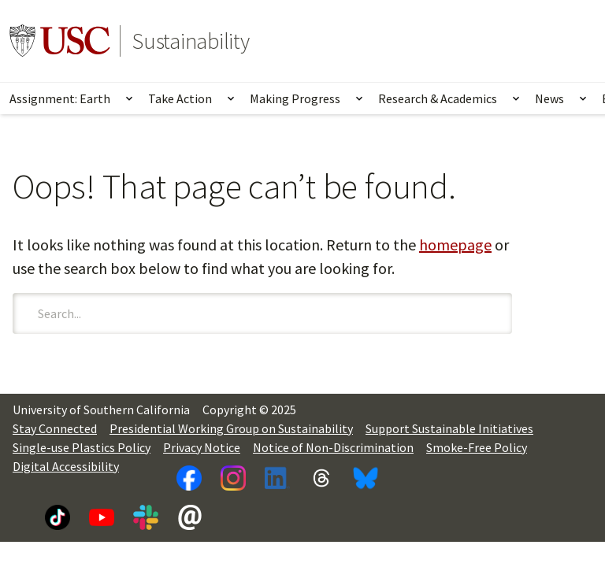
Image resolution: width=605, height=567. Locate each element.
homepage (455, 244)
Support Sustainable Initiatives (449, 428)
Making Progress (295, 98)
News (549, 98)
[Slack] (145, 517)
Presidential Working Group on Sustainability (231, 428)
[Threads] (321, 478)
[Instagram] (233, 478)
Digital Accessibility (66, 466)
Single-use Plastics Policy (81, 447)
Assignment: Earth (59, 98)
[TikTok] (57, 517)
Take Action (180, 98)
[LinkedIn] (277, 478)
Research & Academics (437, 98)
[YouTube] (101, 517)
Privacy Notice (201, 447)
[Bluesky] (365, 478)
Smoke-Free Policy (476, 447)
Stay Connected (55, 428)
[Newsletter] (190, 517)
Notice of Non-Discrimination (333, 447)
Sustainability (191, 41)
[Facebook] (189, 478)
